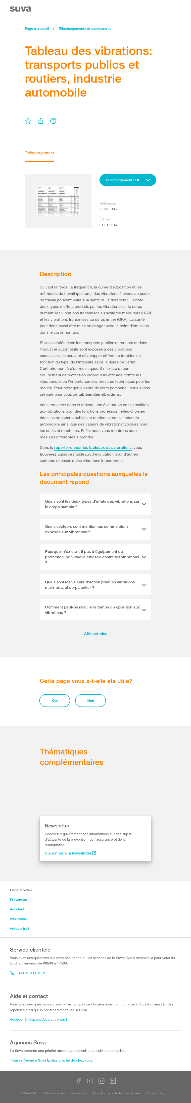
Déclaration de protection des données (116, 1093)
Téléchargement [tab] (39, 152)
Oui (55, 700)
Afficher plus (95, 633)
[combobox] (127, 180)
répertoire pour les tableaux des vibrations (93, 447)
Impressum (78, 1093)
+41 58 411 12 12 (28, 973)
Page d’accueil (37, 28)
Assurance (18, 919)
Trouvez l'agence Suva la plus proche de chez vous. (51, 1060)
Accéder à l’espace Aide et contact (38, 1019)
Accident (17, 909)
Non (90, 700)
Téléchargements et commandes (85, 28)
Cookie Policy (155, 1093)
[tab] (95, 504)
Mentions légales (54, 1093)
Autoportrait (19, 928)
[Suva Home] (21, 9)
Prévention (18, 899)
